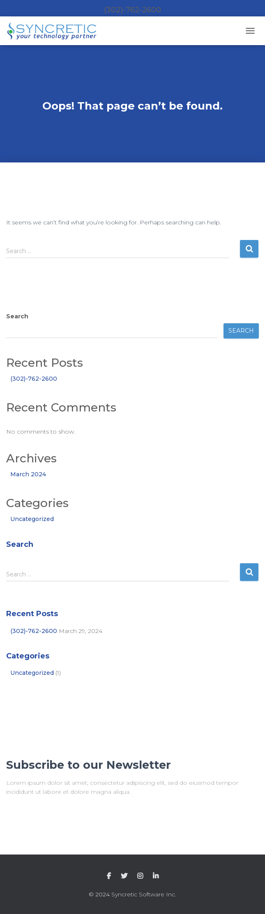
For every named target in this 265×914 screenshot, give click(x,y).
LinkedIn (156, 876)
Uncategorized (32, 519)
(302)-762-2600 (33, 378)
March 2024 (28, 474)
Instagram (140, 876)
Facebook (109, 876)
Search (17, 316)
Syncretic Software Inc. (143, 894)
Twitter (124, 876)
